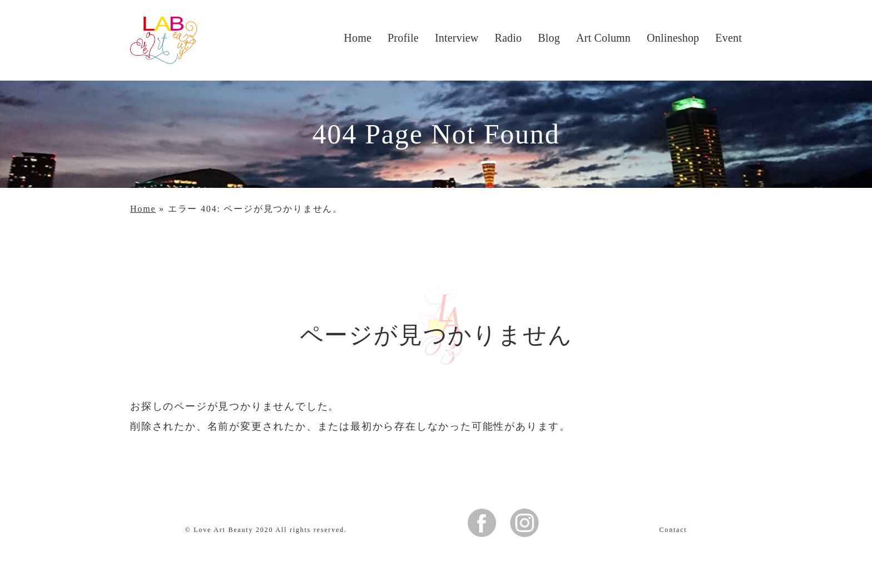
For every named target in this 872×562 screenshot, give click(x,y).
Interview (456, 38)
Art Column (603, 38)
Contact (673, 530)
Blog (549, 38)
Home (357, 38)
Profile (403, 38)
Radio (508, 38)
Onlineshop (673, 38)
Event (728, 38)
